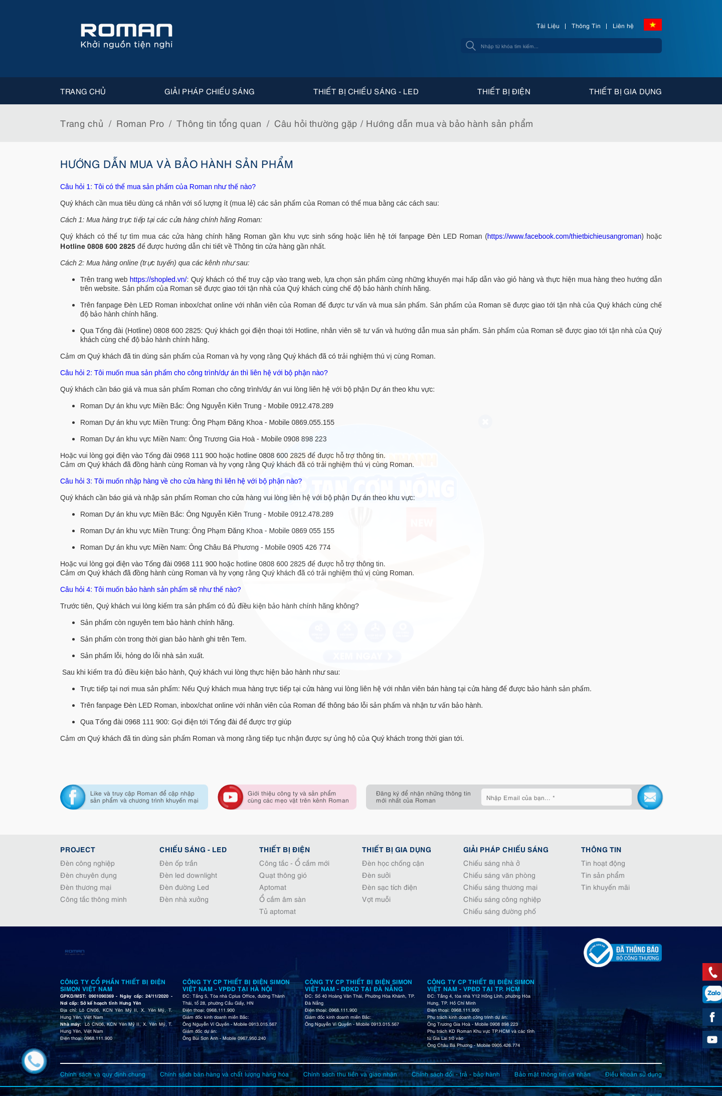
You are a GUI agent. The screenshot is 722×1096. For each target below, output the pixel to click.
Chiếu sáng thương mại (500, 886)
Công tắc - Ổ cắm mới (294, 862)
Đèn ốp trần (178, 862)
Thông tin (601, 849)
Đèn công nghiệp (87, 862)
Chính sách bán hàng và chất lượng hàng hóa (224, 1073)
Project (77, 849)
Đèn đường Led (184, 886)
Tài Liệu (548, 25)
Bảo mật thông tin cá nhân (552, 1073)
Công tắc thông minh (93, 898)
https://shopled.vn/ (158, 279)
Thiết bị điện (503, 91)
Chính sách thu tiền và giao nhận (350, 1073)
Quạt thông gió (283, 874)
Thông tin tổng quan (219, 122)
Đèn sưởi (376, 874)
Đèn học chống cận (393, 862)
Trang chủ (83, 91)
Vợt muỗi (376, 898)
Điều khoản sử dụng (633, 1073)
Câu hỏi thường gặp (315, 122)
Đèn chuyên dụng (88, 874)
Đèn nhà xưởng (184, 898)
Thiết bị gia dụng (625, 91)
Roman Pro (140, 122)
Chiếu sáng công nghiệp (502, 898)
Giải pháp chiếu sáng (209, 91)
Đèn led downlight (188, 874)
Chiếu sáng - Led (193, 849)
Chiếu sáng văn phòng (499, 874)
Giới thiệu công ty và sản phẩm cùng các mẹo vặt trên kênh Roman (298, 796)
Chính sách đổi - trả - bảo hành (456, 1073)
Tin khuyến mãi (605, 886)
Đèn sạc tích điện (389, 886)
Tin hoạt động (603, 862)
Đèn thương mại (85, 886)
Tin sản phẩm (603, 874)
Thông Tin (586, 25)
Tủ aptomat (277, 910)
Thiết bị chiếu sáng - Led (366, 91)
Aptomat (272, 886)
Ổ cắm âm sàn (282, 898)
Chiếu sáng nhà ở (491, 862)
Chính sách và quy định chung (102, 1073)
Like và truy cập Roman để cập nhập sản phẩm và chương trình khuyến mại (144, 796)
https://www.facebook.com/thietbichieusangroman (564, 236)
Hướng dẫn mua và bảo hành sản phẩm (449, 122)
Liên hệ (623, 25)
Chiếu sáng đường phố (499, 910)
